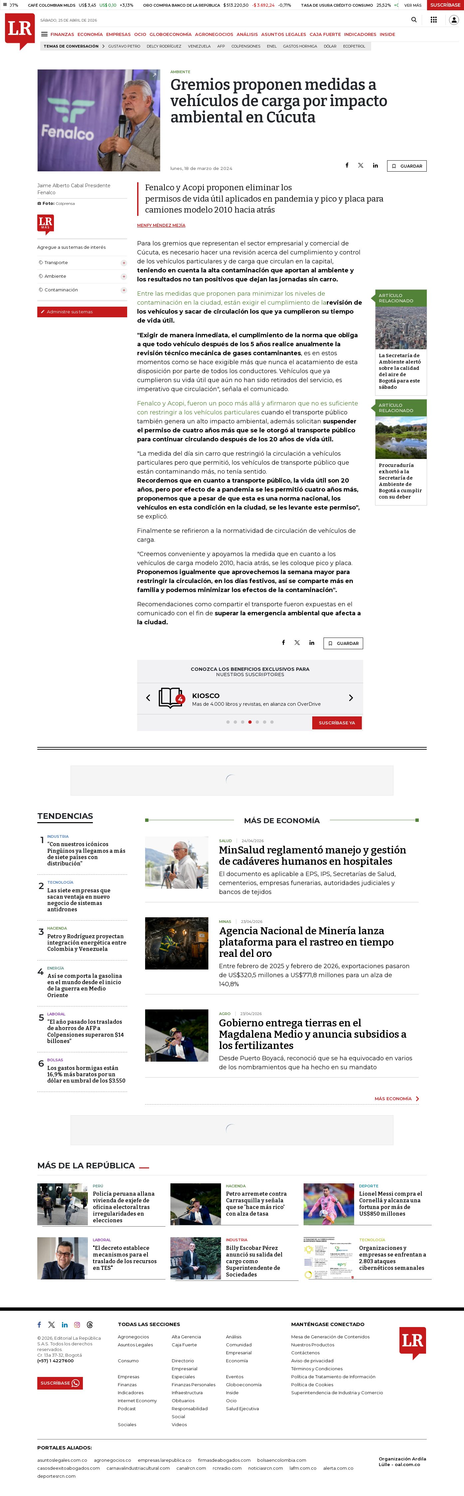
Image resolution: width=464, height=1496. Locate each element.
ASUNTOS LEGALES (283, 34)
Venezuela (199, 46)
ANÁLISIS (247, 34)
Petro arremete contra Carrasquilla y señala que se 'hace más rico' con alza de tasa (256, 1204)
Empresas (128, 1376)
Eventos (234, 1376)
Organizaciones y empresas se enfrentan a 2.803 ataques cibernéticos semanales (392, 1258)
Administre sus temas (67, 311)
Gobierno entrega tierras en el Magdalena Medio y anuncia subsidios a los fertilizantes (313, 1034)
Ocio (231, 1400)
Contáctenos (305, 1352)
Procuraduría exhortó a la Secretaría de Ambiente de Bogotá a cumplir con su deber (400, 481)
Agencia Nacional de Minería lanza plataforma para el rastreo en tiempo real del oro (306, 942)
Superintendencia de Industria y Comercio (337, 1392)
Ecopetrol (354, 46)
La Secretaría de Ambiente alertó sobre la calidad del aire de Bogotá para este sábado (400, 371)
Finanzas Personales (193, 1384)
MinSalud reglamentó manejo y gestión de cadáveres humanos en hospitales (312, 855)
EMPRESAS (118, 34)
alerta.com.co (338, 1468)
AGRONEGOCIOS (214, 34)
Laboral (56, 1014)
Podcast (127, 1408)
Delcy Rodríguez (164, 46)
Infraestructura (187, 1392)
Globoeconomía (244, 1384)
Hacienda (57, 928)
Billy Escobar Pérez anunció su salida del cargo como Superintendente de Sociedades (254, 1261)
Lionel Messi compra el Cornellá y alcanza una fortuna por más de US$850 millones (390, 1204)
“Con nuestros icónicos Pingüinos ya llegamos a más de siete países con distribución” (86, 854)
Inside (232, 1392)
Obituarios (183, 1400)
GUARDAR (406, 166)
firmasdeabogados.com (224, 1460)
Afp (221, 46)
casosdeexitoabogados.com (68, 1468)
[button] (146, 698)
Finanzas (127, 1384)
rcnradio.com (227, 1468)
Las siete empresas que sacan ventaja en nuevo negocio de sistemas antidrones (79, 900)
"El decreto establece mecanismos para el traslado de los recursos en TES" (125, 1258)
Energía (55, 968)
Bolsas (55, 1060)
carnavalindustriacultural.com (138, 1468)
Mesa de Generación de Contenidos (330, 1336)
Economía (237, 1360)
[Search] (413, 20)
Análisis (233, 1336)
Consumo (128, 1360)
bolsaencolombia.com (281, 1460)
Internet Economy (137, 1400)
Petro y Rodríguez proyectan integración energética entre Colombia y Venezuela (86, 942)
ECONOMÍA (90, 34)
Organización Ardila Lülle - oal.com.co (402, 1461)
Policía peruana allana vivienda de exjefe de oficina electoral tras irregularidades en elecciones (124, 1207)
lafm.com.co (303, 1468)
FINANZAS (62, 34)
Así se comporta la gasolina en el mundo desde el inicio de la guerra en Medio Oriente (84, 985)
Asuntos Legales (135, 1344)
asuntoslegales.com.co (62, 1460)
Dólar (330, 46)
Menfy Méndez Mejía (161, 225)
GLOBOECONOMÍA (170, 34)
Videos (179, 1424)
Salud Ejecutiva (242, 1408)
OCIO (140, 34)
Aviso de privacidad (312, 1360)
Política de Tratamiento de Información (333, 1376)
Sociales (127, 1424)
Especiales (183, 1376)
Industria (58, 836)
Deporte (368, 1186)
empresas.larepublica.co (164, 1460)
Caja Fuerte (184, 1344)
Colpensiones (246, 46)
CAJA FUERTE (325, 34)
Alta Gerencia (186, 1336)
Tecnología (60, 882)
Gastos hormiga (300, 46)
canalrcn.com (191, 1468)
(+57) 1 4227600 (55, 1360)
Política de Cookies (312, 1384)
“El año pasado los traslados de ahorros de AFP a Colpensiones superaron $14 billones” (85, 1031)
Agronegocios (133, 1336)
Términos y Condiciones (317, 1368)
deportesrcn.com (56, 1476)
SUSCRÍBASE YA (337, 722)
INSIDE (387, 34)
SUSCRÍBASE (445, 5)
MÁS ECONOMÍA (393, 1098)
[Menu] (45, 34)
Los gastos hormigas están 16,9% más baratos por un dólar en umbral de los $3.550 (86, 1074)
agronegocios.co (112, 1460)
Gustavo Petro (124, 46)
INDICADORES (360, 34)
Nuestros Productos (312, 1344)
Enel (272, 46)
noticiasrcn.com (265, 1468)
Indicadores (130, 1392)
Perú (98, 1186)
